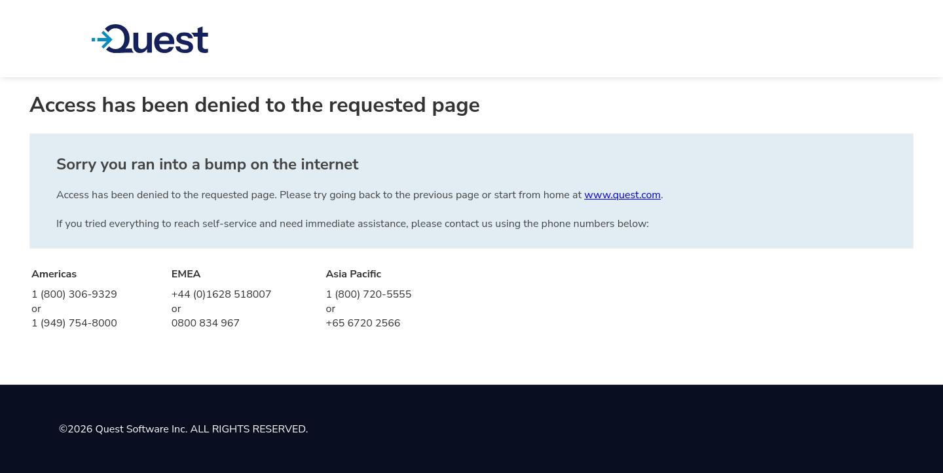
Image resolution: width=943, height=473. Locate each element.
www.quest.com (622, 195)
